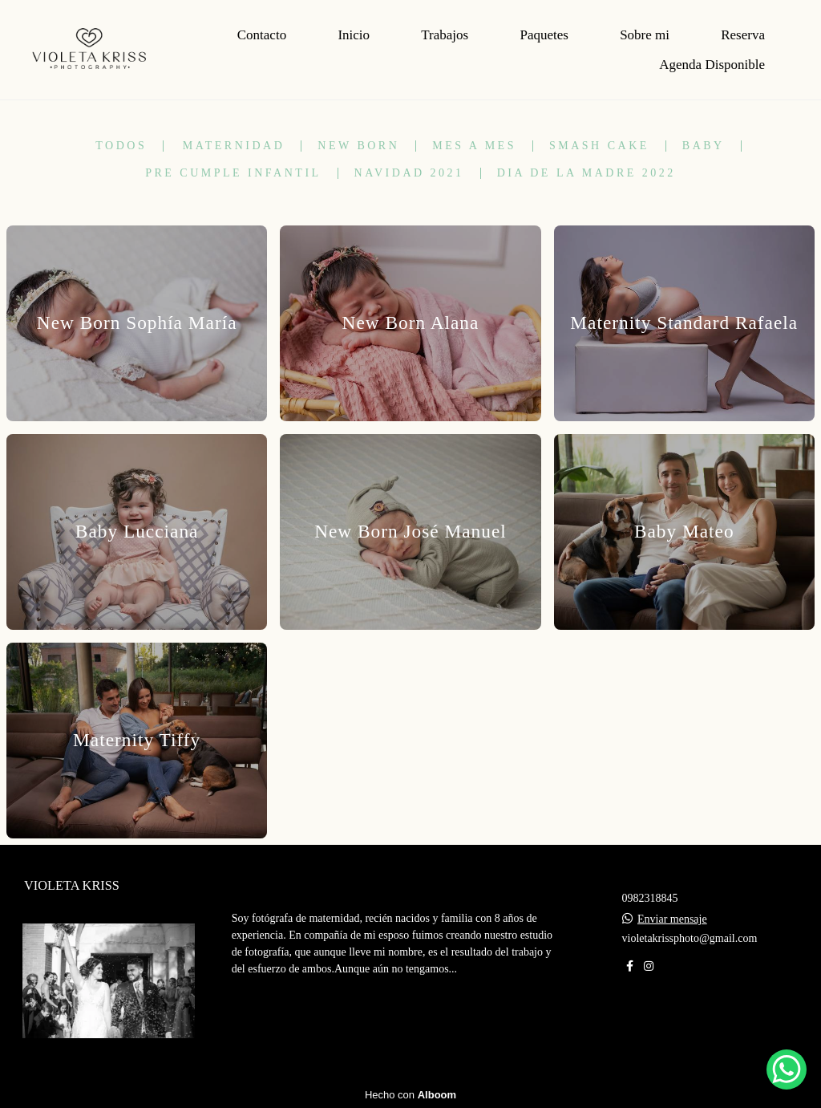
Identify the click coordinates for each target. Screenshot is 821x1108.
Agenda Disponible (712, 64)
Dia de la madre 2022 (586, 173)
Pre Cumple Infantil (233, 173)
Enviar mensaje (672, 919)
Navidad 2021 (409, 173)
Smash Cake (599, 146)
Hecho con (410, 1095)
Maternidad (234, 146)
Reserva (743, 35)
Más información (304, 1018)
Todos (121, 146)
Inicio (354, 35)
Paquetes (544, 35)
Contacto (261, 35)
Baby (703, 146)
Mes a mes (474, 146)
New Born (358, 146)
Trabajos (444, 35)
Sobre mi (644, 35)
